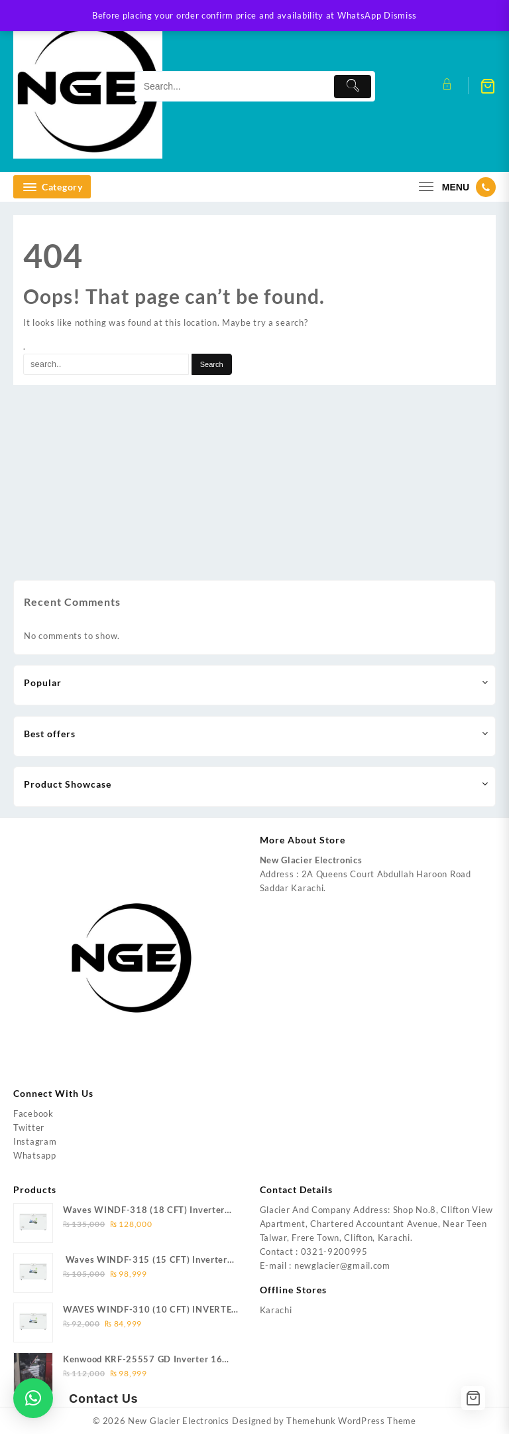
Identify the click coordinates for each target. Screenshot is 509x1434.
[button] (33, 1398)
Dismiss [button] (400, 15)
